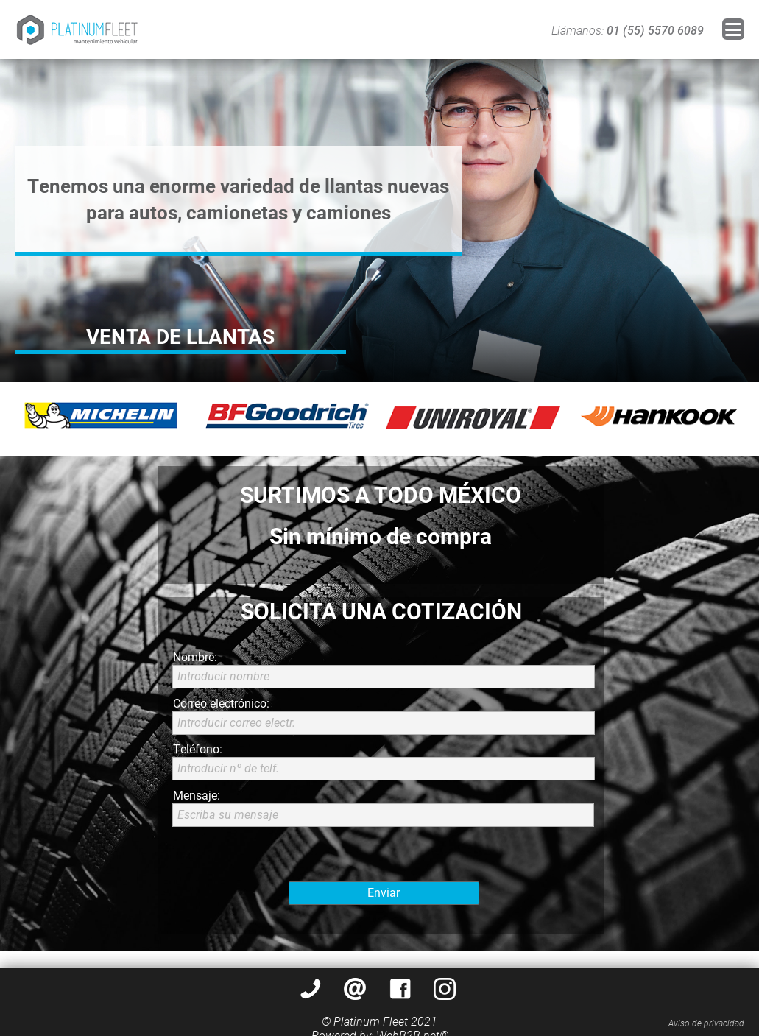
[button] (733, 29)
